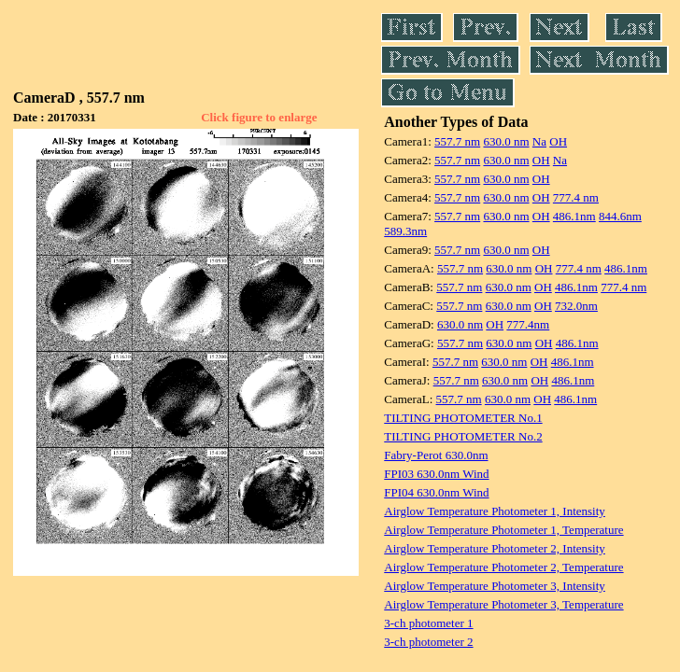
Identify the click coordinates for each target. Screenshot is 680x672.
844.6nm (620, 216)
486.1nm (574, 216)
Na (539, 141)
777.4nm (527, 324)
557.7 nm (457, 141)
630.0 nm (506, 141)
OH (558, 141)
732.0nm (576, 306)
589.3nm (405, 231)
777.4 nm (576, 197)
